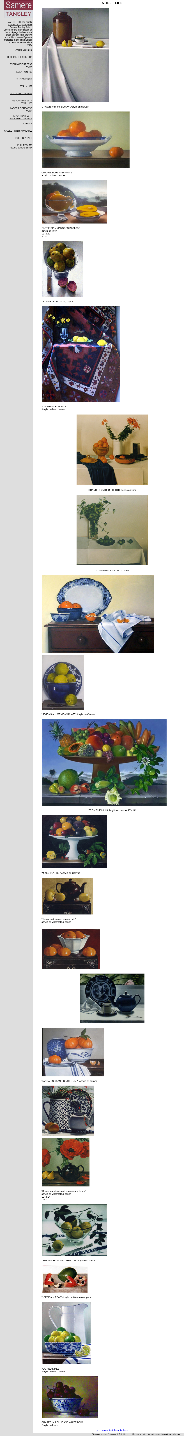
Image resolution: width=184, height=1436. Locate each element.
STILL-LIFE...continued (21, 93)
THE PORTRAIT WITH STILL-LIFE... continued (21, 117)
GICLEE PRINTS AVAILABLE (18, 131)
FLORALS (27, 123)
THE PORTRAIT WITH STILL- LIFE (22, 101)
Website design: (164, 1434)
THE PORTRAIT (24, 79)
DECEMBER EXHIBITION (19, 57)
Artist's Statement (23, 50)
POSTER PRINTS (23, 138)
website (139, 1434)
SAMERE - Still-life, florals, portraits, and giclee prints (19, 23)
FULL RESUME (25, 145)
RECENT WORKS (23, 72)
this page (124, 1434)
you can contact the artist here (112, 1430)
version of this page (104, 1434)
